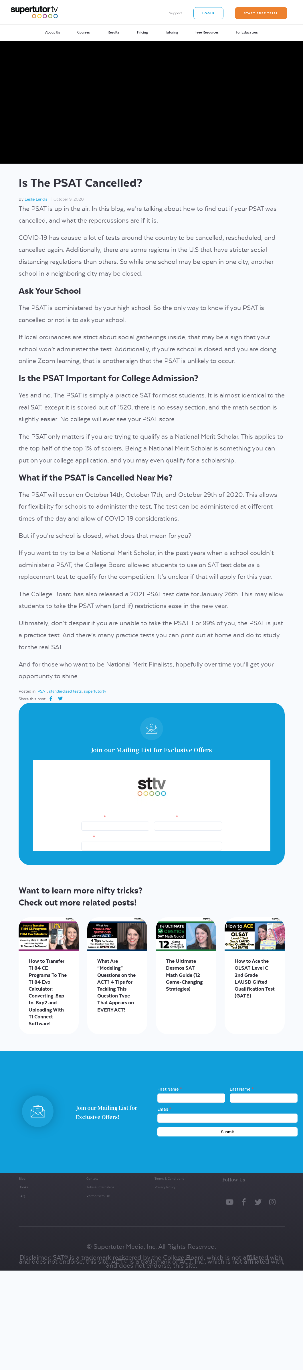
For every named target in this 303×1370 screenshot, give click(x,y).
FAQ (22, 1196)
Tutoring (171, 32)
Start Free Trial (261, 13)
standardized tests (65, 691)
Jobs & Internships (100, 1187)
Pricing (142, 32)
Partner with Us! (98, 1196)
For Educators (247, 32)
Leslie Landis (36, 199)
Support (175, 13)
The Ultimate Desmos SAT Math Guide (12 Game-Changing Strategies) (184, 975)
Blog (22, 1179)
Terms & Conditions (169, 1179)
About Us (52, 32)
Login (208, 13)
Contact (92, 1179)
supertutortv (95, 691)
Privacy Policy (165, 1187)
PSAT (42, 691)
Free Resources (207, 32)
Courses (83, 32)
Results (113, 32)
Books (23, 1187)
